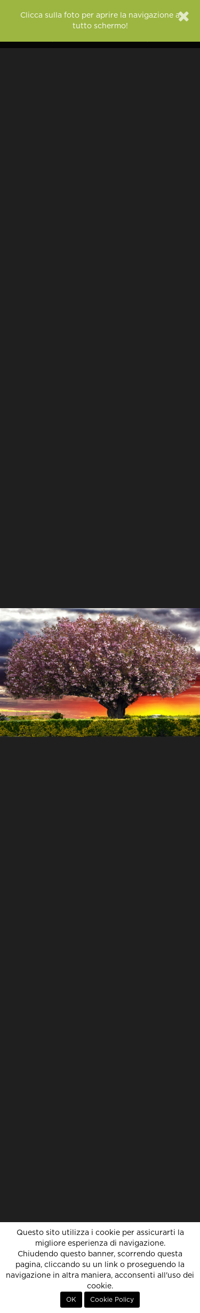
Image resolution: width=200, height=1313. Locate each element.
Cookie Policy (112, 1299)
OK (71, 1299)
